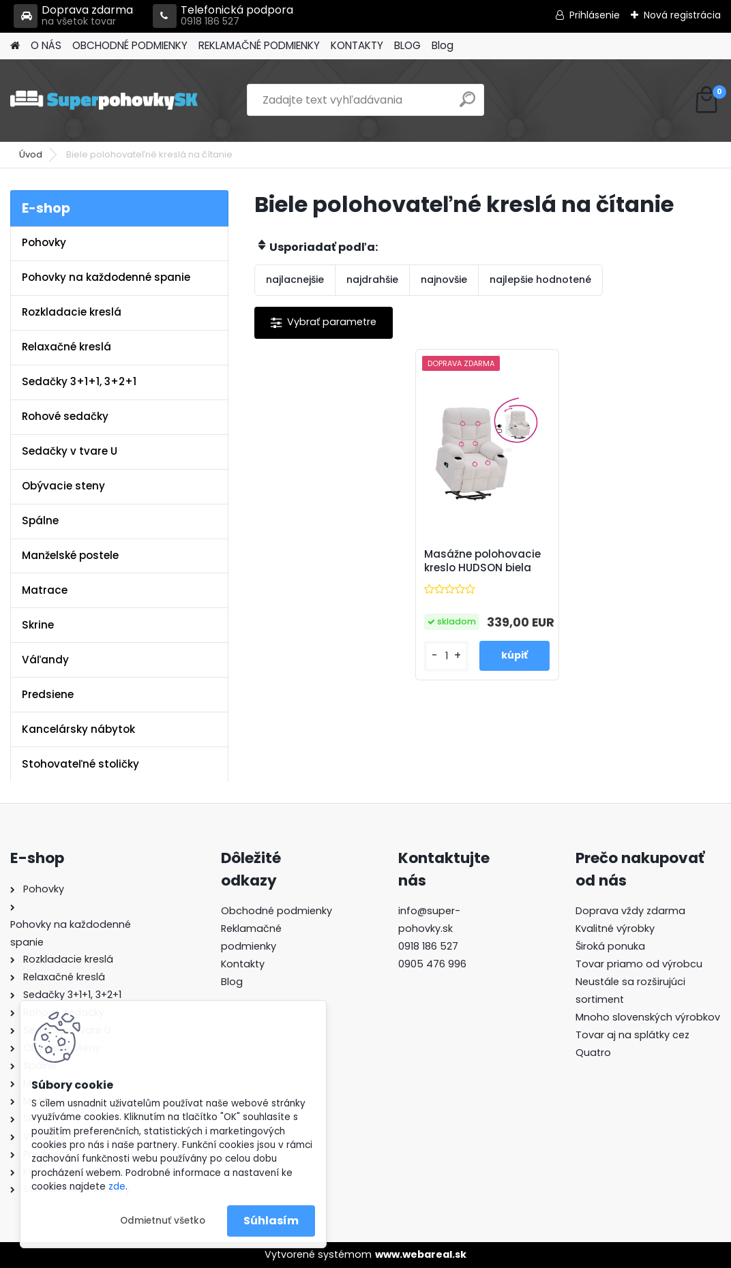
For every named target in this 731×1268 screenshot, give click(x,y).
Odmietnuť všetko (162, 1220)
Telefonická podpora (223, 16)
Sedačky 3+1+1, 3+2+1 (79, 381)
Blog (442, 45)
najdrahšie (372, 279)
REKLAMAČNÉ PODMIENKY (259, 45)
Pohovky (44, 242)
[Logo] (104, 100)
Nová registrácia (682, 15)
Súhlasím (271, 1220)
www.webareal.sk (420, 1254)
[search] (467, 104)
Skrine (38, 625)
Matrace (45, 590)
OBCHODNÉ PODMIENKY (130, 45)
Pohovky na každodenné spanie (106, 277)
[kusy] (446, 656)
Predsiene (48, 694)
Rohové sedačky (65, 416)
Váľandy (45, 659)
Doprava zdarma (73, 16)
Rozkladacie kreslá (71, 312)
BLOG (407, 45)
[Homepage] (15, 46)
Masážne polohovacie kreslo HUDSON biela (482, 561)
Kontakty (243, 964)
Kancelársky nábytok (78, 729)
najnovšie (444, 279)
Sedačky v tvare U (69, 451)
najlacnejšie (295, 279)
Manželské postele (70, 555)
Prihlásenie (594, 15)
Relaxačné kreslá (66, 346)
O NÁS (46, 45)
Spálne (40, 520)
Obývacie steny (63, 486)
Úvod (30, 154)
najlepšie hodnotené (540, 279)
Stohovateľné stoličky (80, 764)
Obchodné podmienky (276, 911)
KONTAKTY (357, 45)
